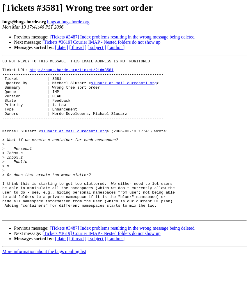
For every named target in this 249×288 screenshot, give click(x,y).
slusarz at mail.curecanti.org (123, 88)
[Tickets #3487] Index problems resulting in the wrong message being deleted (122, 36)
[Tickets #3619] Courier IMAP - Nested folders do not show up (101, 42)
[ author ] (116, 47)
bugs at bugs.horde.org (68, 21)
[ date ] (61, 47)
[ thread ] (77, 47)
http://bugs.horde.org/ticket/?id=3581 (72, 72)
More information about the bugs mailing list (44, 282)
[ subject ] (97, 47)
